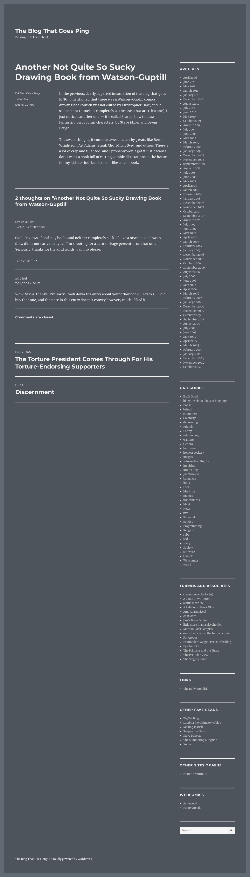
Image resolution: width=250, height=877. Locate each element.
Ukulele (188, 556)
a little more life (193, 603)
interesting (190, 470)
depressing (190, 422)
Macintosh (190, 491)
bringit (187, 409)
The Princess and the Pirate (201, 650)
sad (185, 539)
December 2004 (193, 358)
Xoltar (187, 744)
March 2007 (191, 242)
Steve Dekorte (192, 735)
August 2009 (191, 125)
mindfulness (191, 500)
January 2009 (192, 151)
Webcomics (191, 560)
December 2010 (193, 99)
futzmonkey (191, 435)
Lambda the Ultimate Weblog (202, 722)
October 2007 (192, 211)
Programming (192, 526)
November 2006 (193, 259)
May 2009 (189, 138)
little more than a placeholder (202, 624)
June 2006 (190, 280)
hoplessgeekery (193, 452)
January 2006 (192, 302)
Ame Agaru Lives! (194, 612)
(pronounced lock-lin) (198, 594)
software (189, 552)
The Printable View (195, 655)
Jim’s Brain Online (195, 620)
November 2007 (193, 207)
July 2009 (189, 129)
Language (189, 478)
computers (190, 414)
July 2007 (189, 224)
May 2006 (189, 285)
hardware (189, 448)
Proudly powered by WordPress (71, 859)
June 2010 (189, 112)
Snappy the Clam (194, 731)
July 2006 (189, 276)
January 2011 (191, 95)
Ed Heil (21, 278)
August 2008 (191, 168)
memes (188, 496)
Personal (189, 517)
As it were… (190, 616)
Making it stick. (193, 727)
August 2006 (191, 272)
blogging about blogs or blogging (205, 401)
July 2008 (189, 172)
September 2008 (194, 164)
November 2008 (193, 160)
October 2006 (192, 263)
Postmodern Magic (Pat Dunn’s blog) (207, 642)
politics (188, 521)
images (188, 457)
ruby (186, 534)
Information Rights (196, 461)
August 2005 (191, 324)
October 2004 (192, 367)
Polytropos (190, 637)
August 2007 (191, 220)
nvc (185, 513)
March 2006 (191, 293)
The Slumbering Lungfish (200, 740)
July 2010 (189, 108)
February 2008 (192, 194)
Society (188, 547)
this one (156, 111)
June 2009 (190, 134)
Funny (187, 431)
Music (187, 504)
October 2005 (192, 315)
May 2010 (189, 116)
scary (186, 543)
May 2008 (189, 181)
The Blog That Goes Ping (52, 30)
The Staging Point (195, 659)
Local (186, 487)
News (186, 509)
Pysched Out (191, 646)
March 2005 (191, 345)
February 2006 (192, 298)
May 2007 (189, 233)
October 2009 (192, 121)
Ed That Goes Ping (27, 93)
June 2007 (189, 229)
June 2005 (189, 332)
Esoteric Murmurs (195, 774)
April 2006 (190, 289)
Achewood (190, 803)
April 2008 (190, 185)
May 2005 (189, 337)
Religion (188, 530)
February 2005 (192, 349)
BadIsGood (190, 396)
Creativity (189, 418)
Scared (126, 116)
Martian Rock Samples (198, 629)
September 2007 (194, 216)
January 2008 (192, 198)
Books (19, 104)
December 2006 (193, 255)
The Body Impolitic (195, 689)
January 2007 (192, 250)
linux (186, 483)
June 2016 (189, 82)
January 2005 (192, 354)
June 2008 (189, 177)
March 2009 (191, 142)
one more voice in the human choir (206, 633)
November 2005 (193, 311)
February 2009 (192, 147)
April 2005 (190, 341)
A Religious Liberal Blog (198, 607)
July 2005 (189, 328)
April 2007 (190, 237)
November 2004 (193, 362)
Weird (187, 565)
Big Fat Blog (191, 718)
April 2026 (190, 78)
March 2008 (191, 190)
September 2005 (194, 319)
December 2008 (193, 155)
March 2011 (190, 90)
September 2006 (194, 267)
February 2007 (192, 246)
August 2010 (191, 103)
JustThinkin (191, 474)
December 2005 (193, 306)
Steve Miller (25, 222)
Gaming (188, 439)
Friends (188, 427)
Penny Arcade (192, 808)
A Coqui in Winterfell (196, 599)
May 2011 (189, 86)
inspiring (189, 465)
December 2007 (193, 203)
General (30, 104)
